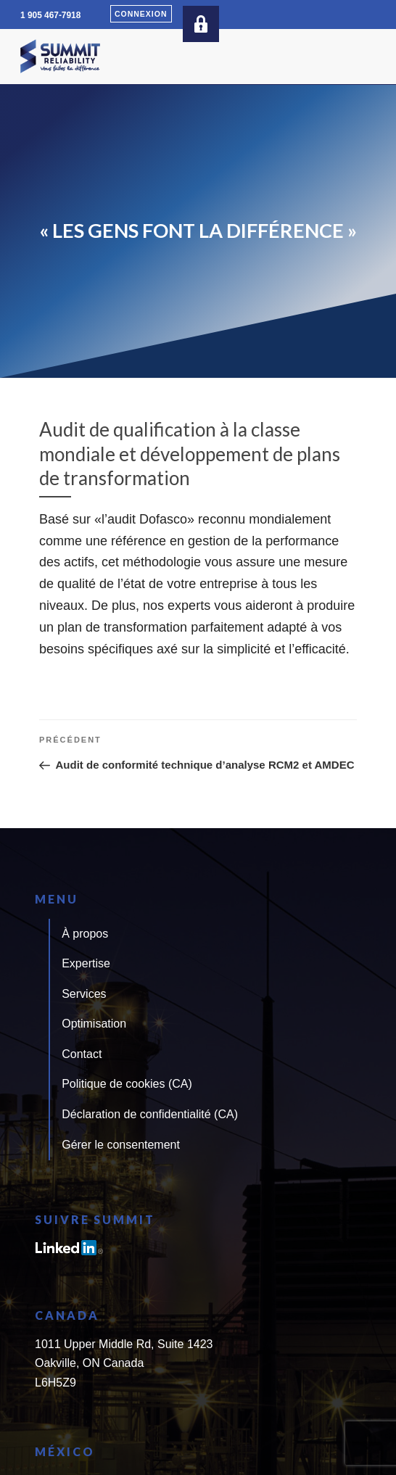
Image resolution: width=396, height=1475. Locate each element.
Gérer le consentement (121, 1145)
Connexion (141, 13)
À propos (85, 933)
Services (84, 994)
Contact (82, 1054)
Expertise (86, 963)
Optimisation (94, 1023)
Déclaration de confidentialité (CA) (150, 1114)
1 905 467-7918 (50, 15)
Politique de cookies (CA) (127, 1084)
